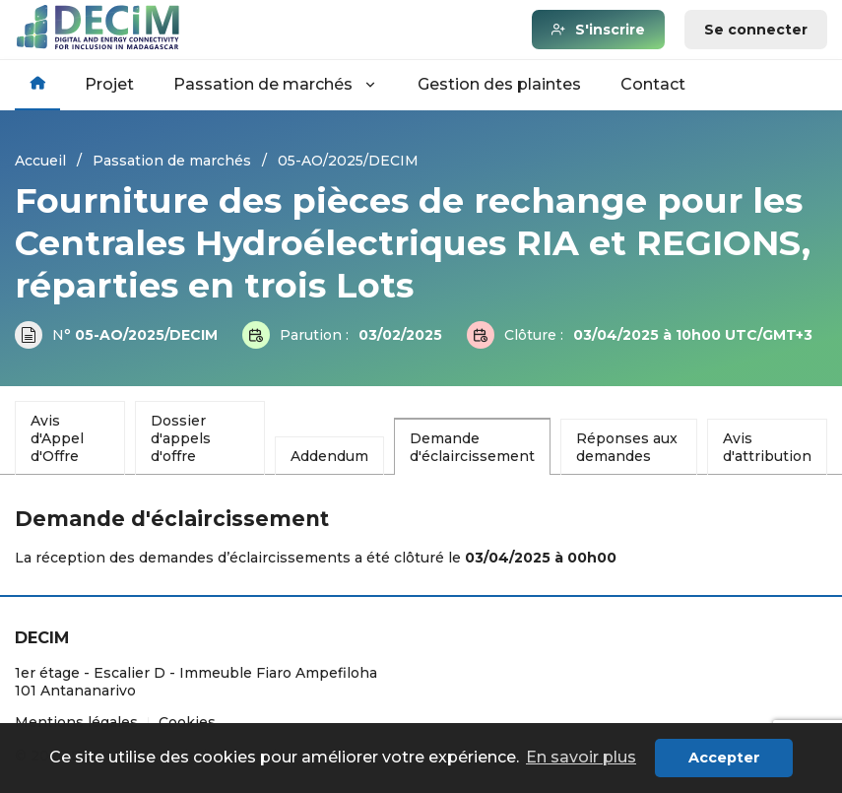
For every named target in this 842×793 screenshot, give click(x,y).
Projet (109, 84)
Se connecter (756, 29)
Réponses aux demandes (627, 447)
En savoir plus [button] (581, 757)
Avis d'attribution (767, 447)
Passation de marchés (275, 84)
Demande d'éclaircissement (472, 447)
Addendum (329, 456)
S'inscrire (610, 29)
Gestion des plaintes (499, 84)
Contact (652, 84)
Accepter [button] (724, 757)
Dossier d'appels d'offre (181, 438)
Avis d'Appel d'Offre (57, 438)
